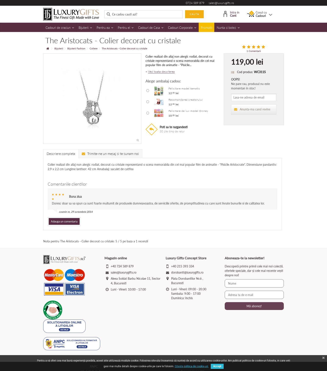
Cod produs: (245, 72)
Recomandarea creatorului (186, 99)
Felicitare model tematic (184, 88)
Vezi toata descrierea (161, 71)
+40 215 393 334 (182, 266)
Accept (217, 366)
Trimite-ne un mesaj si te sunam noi (110, 153)
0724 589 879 (195, 3)
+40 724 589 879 (122, 266)
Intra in (231, 14)
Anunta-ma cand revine (252, 109)
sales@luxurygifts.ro (221, 3)
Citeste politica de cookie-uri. (192, 366)
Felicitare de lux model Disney (188, 111)
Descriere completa (61, 153)
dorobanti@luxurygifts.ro (187, 272)
